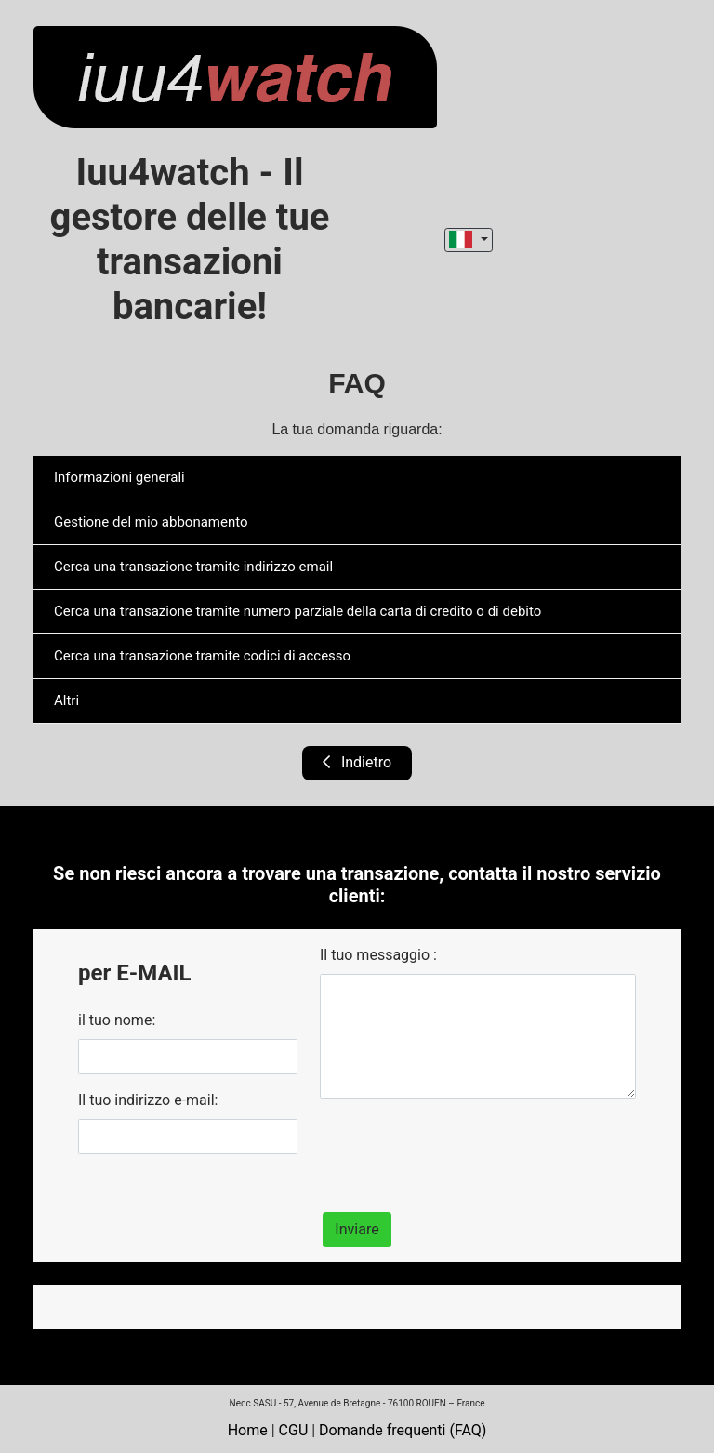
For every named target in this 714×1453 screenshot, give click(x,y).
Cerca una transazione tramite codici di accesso (202, 655)
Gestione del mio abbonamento (151, 521)
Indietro (357, 762)
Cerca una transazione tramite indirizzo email (193, 566)
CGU (294, 1430)
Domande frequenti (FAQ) (402, 1430)
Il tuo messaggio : (378, 955)
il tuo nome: (116, 1020)
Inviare (356, 1229)
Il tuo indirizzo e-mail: (148, 1100)
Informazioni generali (119, 477)
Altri (66, 700)
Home (248, 1430)
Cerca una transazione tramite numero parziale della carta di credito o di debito (297, 611)
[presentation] (461, 1149)
